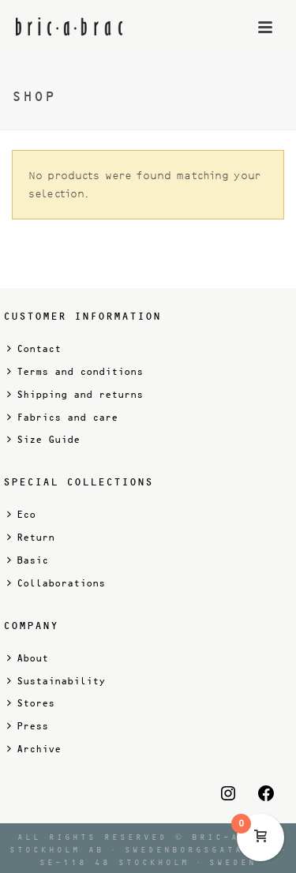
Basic (27, 560)
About (27, 658)
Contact (34, 348)
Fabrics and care (62, 417)
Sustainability (56, 681)
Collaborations (56, 583)
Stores (30, 703)
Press (27, 726)
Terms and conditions (75, 371)
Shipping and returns (75, 394)
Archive (34, 749)
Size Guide (43, 439)
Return (30, 537)
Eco (21, 514)
